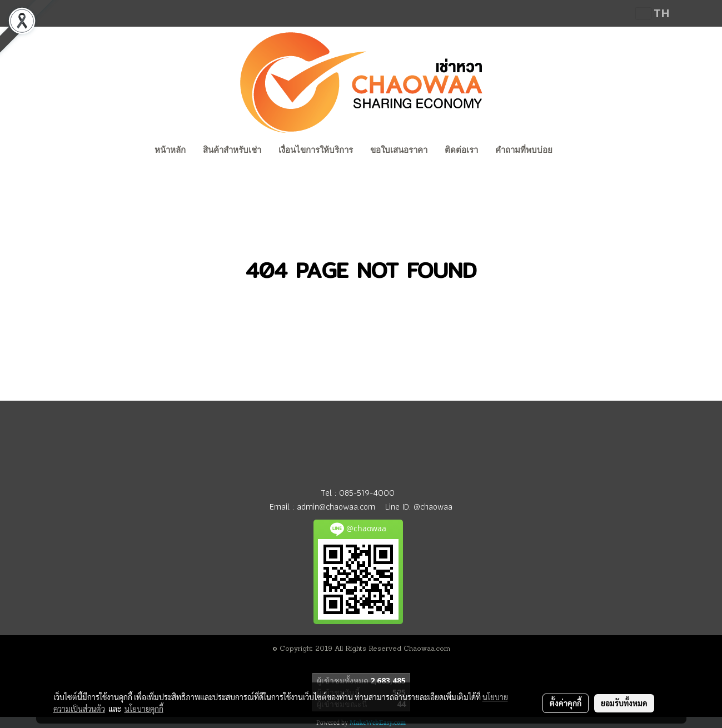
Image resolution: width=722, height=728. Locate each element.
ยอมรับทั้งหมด (624, 703)
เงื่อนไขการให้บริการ (315, 150)
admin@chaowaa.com (336, 506)
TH (653, 13)
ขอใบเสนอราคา (398, 150)
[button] (571, 151)
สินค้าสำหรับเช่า (232, 150)
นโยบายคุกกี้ (144, 709)
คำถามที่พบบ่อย (523, 150)
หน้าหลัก (170, 150)
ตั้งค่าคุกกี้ (565, 703)
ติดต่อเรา (461, 150)
